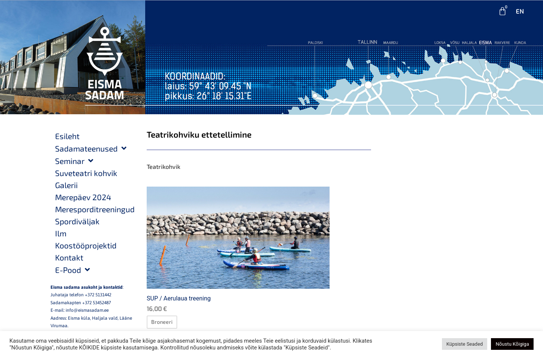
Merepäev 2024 (83, 197)
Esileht (67, 136)
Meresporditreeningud (95, 209)
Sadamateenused (90, 148)
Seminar (74, 161)
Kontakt (69, 257)
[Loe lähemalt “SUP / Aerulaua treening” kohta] (162, 322)
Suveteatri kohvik (86, 173)
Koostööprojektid (86, 245)
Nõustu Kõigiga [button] (512, 344)
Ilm (60, 233)
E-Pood (72, 270)
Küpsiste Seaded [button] (464, 344)
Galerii (66, 185)
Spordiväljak (77, 221)
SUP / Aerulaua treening (179, 298)
